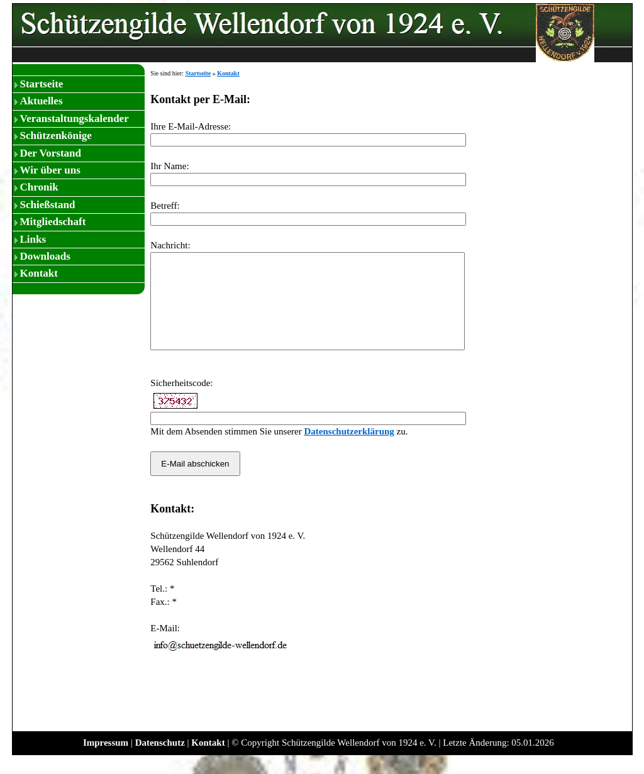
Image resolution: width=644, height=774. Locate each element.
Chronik (39, 187)
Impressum (105, 761)
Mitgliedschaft (53, 222)
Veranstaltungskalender (74, 118)
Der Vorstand (50, 153)
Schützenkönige (56, 135)
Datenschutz (160, 761)
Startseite (42, 84)
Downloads (45, 256)
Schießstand (47, 205)
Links (33, 239)
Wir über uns (50, 170)
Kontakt (39, 273)
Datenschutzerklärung (349, 450)
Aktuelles (41, 101)
